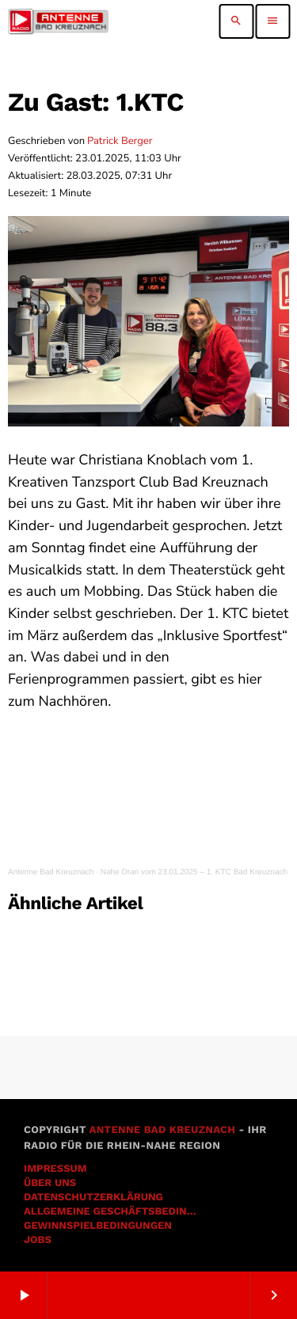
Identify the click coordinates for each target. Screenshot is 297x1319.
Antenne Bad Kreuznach (50, 872)
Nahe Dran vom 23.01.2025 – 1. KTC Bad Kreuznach (194, 872)
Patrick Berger (119, 141)
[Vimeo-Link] (58, 21)
